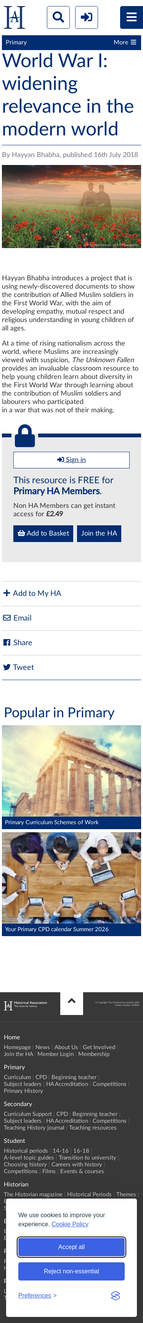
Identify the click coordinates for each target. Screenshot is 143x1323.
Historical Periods (89, 1194)
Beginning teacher (73, 1077)
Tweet (18, 667)
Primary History (23, 1091)
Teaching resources (93, 1128)
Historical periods (26, 1151)
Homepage (17, 1047)
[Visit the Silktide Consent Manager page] (115, 1296)
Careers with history (76, 1164)
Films (49, 1171)
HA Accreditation (67, 1084)
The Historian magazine (33, 1194)
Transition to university (87, 1158)
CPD (41, 1077)
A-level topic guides (29, 1158)
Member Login (55, 1054)
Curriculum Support (28, 1114)
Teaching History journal (34, 1128)
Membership (93, 1054)
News (42, 1047)
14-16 (61, 1151)
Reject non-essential (71, 1271)
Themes (126, 1194)
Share (17, 643)
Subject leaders (23, 1084)
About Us (66, 1047)
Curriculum (17, 1077)
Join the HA (99, 533)
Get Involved (99, 1047)
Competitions (110, 1084)
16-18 (81, 1151)
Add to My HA (31, 593)
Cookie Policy (69, 1224)
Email (17, 618)
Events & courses (82, 1171)
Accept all (71, 1247)
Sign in (71, 460)
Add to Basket (43, 533)
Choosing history (25, 1164)
